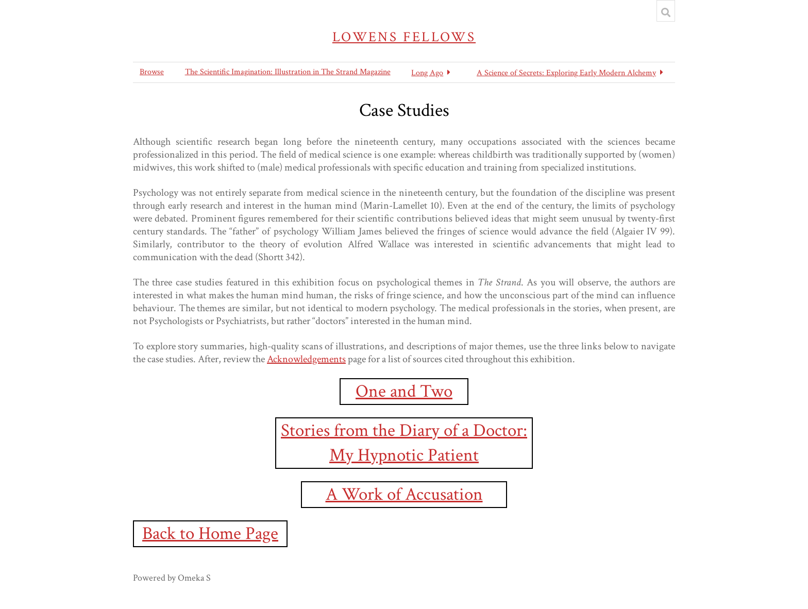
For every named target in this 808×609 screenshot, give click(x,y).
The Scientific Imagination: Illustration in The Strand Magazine (288, 71)
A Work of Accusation (404, 494)
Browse (152, 71)
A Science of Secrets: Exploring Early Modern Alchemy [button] (566, 72)
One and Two (404, 391)
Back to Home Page (210, 533)
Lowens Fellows (404, 37)
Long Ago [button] (427, 72)
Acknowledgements (306, 359)
